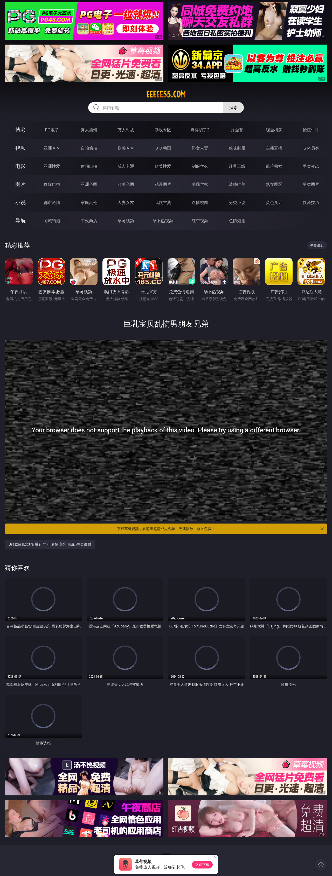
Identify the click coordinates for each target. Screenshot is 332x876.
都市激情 (52, 202)
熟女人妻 (200, 148)
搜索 (233, 107)
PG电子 (52, 130)
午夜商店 (89, 220)
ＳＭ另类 (311, 148)
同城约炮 (52, 220)
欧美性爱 (163, 166)
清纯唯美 (237, 184)
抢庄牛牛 (311, 130)
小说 (20, 202)
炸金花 (237, 130)
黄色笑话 (274, 202)
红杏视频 (200, 220)
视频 (20, 147)
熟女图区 (274, 184)
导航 (20, 220)
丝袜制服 (237, 148)
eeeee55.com (166, 94)
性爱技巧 (311, 202)
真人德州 (89, 130)
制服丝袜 (200, 166)
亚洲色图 (89, 184)
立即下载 (202, 864)
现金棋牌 (274, 130)
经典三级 (237, 166)
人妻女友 (125, 202)
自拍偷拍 (89, 148)
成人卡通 (125, 166)
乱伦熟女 (274, 166)
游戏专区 (163, 130)
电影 (20, 166)
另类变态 (311, 166)
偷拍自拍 (89, 166)
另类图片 (311, 184)
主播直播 (274, 148)
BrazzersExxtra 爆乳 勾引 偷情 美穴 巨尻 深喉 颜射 (50, 544)
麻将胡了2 (199, 130)
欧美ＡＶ (125, 148)
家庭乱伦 (89, 202)
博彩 (20, 129)
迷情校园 (200, 202)
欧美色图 (125, 184)
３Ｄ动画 (163, 148)
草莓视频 (125, 220)
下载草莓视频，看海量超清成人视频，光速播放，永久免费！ (220, 529)
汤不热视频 (163, 220)
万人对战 (125, 130)
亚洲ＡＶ (52, 148)
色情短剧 (237, 220)
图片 (20, 184)
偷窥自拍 (52, 184)
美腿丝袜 (200, 184)
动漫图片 (163, 184)
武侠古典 (163, 202)
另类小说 (237, 202)
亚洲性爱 (52, 166)
